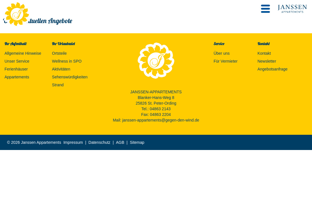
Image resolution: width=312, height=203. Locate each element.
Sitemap (137, 142)
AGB (120, 142)
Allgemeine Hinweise (23, 53)
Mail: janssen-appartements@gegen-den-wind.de (156, 120)
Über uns (222, 53)
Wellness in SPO (67, 61)
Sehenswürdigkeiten (69, 77)
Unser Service (17, 61)
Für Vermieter (226, 61)
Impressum (73, 142)
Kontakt (264, 53)
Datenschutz (100, 142)
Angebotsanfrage (273, 69)
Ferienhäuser (16, 69)
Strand (57, 85)
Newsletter (267, 61)
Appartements (17, 77)
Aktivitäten (61, 69)
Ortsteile (59, 53)
